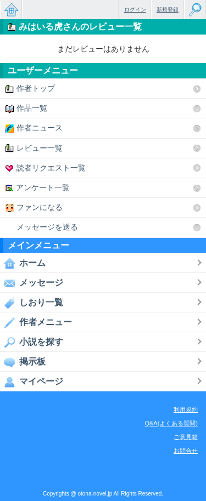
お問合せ (186, 450)
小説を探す (31, 342)
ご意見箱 (186, 437)
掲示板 (23, 361)
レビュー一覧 (34, 148)
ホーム (23, 263)
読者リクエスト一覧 (45, 168)
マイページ (31, 381)
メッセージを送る (41, 227)
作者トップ (30, 88)
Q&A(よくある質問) (171, 423)
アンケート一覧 (37, 187)
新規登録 (168, 10)
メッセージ (31, 283)
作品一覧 (26, 108)
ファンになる (34, 207)
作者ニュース (34, 128)
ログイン (135, 10)
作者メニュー (36, 322)
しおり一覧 (31, 302)
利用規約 (186, 409)
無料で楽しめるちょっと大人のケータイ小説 (11, 9)
